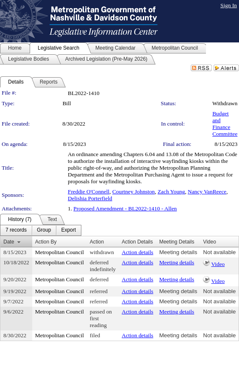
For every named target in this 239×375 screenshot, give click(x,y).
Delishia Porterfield (90, 198)
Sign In (228, 5)
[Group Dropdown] (44, 230)
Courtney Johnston (133, 191)
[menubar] (40, 230)
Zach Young (171, 191)
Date (8, 242)
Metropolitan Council (59, 252)
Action (97, 242)
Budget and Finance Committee (224, 123)
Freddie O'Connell (88, 191)
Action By (46, 242)
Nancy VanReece (207, 191)
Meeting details (178, 252)
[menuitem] (16, 230)
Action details (137, 252)
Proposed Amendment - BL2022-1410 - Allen (125, 208)
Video (218, 264)
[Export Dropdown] (68, 230)
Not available (219, 252)
